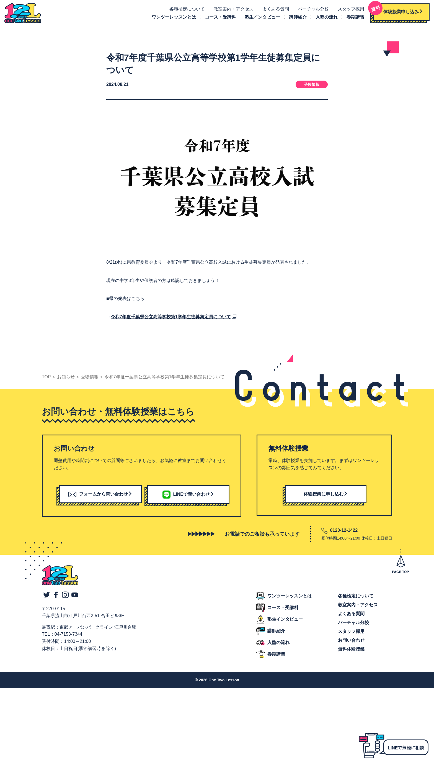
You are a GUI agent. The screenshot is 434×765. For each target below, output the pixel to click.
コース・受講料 (218, 18)
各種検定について (185, 10)
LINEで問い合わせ (188, 496)
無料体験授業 (351, 651)
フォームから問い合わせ (100, 496)
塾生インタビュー (260, 18)
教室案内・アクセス (232, 10)
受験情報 (311, 86)
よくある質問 (274, 10)
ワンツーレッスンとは (172, 18)
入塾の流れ (325, 18)
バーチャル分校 (311, 10)
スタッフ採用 (349, 10)
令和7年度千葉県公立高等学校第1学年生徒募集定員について (171, 318)
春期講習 (354, 18)
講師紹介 (296, 18)
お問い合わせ (351, 642)
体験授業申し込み (396, 11)
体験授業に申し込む (326, 496)
